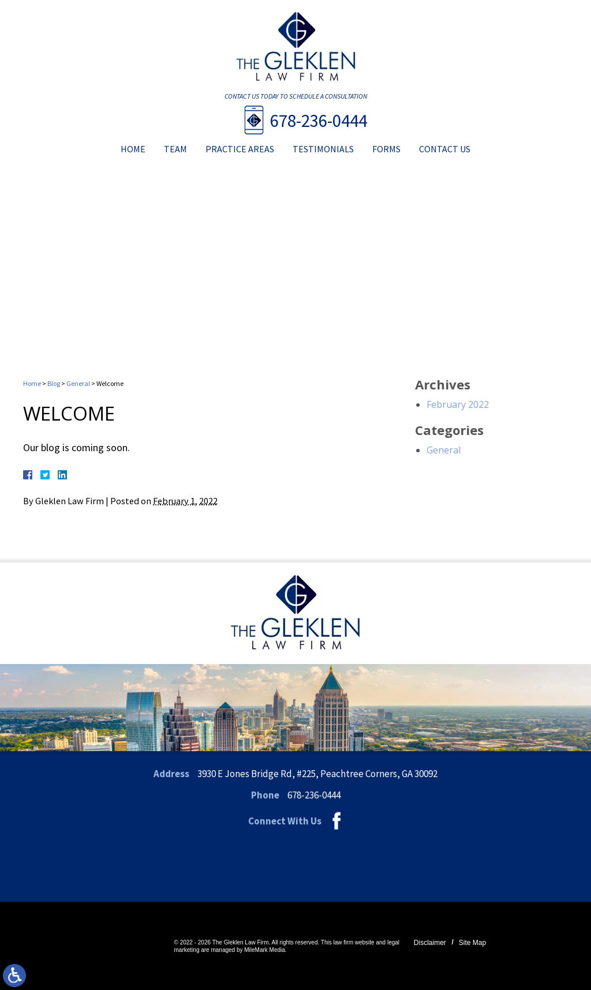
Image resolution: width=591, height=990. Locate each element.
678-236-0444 (318, 120)
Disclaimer (430, 943)
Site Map (472, 943)
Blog (53, 383)
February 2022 (488, 404)
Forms (386, 149)
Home (133, 149)
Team (175, 149)
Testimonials (323, 149)
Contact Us (444, 149)
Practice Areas (239, 149)
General (78, 383)
